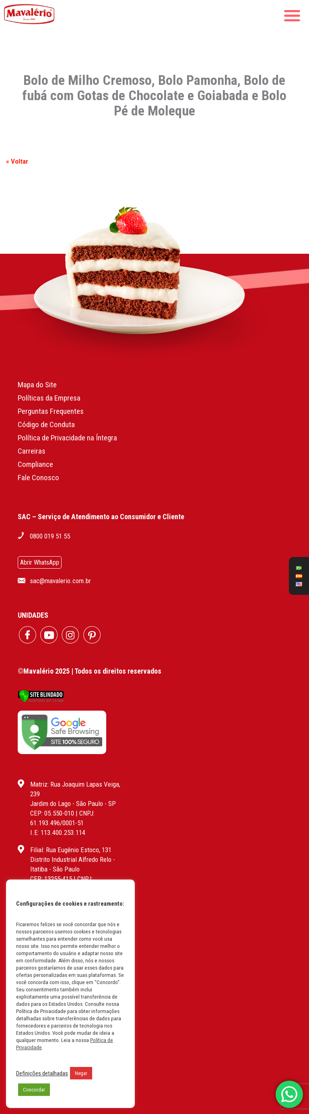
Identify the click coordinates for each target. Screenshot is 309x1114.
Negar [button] (81, 1073)
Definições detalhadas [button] (42, 1073)
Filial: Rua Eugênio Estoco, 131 (70, 850)
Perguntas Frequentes (51, 411)
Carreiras (31, 451)
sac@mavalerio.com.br (60, 581)
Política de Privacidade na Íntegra (67, 437)
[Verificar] (41, 700)
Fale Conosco (38, 477)
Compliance (35, 464)
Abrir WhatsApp (39, 562)
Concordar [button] (34, 1090)
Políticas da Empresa (49, 398)
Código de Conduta (46, 424)
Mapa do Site (37, 384)
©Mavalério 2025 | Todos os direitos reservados (89, 671)
